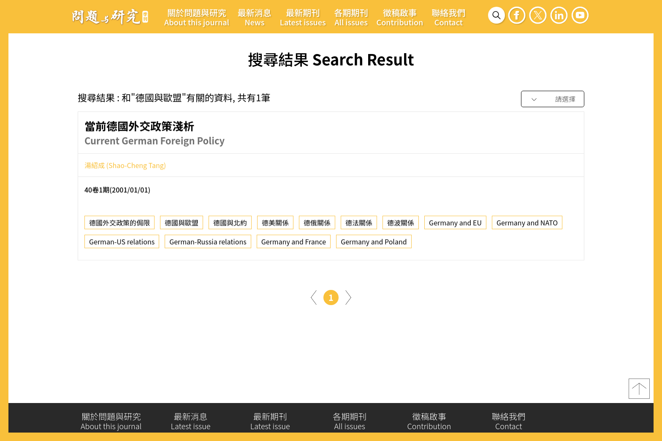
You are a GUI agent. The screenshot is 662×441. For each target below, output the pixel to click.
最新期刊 (303, 16)
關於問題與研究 (196, 16)
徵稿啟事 (400, 16)
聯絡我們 (448, 16)
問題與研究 (110, 16)
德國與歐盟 (181, 224)
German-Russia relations (208, 243)
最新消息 (254, 16)
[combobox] (552, 99)
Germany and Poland (374, 243)
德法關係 (358, 224)
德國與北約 (230, 224)
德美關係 (275, 224)
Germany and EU (455, 224)
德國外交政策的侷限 (119, 224)
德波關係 (400, 224)
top (639, 391)
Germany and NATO (527, 224)
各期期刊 (351, 16)
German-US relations (122, 243)
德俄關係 (317, 224)
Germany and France (293, 243)
